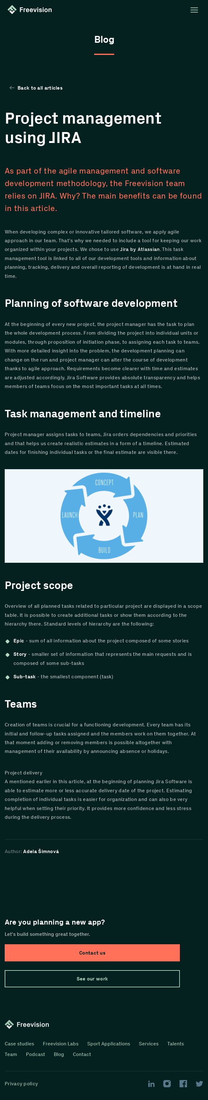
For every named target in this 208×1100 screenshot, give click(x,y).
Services (149, 1044)
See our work (92, 979)
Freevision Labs (61, 1044)
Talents (175, 1044)
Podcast (35, 1054)
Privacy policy (21, 1083)
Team (11, 1054)
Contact (82, 1054)
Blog (59, 1054)
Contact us (92, 953)
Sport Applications (108, 1044)
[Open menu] (194, 10)
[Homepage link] (31, 10)
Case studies (19, 1044)
